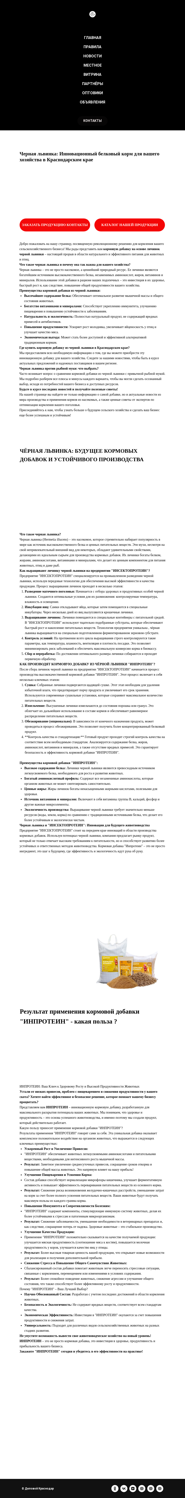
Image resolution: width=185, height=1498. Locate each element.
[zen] (132, 1488)
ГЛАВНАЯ (92, 37)
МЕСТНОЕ (93, 65)
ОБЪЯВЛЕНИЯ (92, 102)
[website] (141, 1488)
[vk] (123, 1488)
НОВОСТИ (92, 56)
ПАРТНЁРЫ (92, 83)
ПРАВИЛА (92, 47)
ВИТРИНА (92, 74)
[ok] (114, 1488)
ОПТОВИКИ (92, 93)
